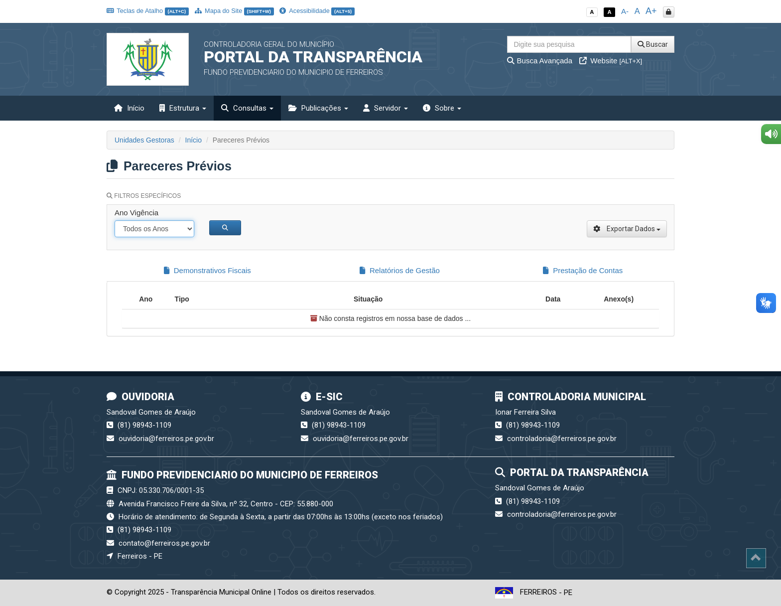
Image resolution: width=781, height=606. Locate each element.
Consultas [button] (247, 108)
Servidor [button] (385, 108)
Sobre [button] (442, 108)
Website (610, 60)
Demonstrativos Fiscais (207, 270)
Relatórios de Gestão (400, 270)
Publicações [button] (318, 108)
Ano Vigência (136, 212)
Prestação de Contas (583, 270)
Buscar (653, 44)
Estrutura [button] (182, 108)
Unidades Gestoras (144, 140)
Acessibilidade (316, 10)
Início (129, 108)
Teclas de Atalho (148, 10)
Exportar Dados (626, 229)
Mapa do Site (234, 10)
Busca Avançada (539, 60)
